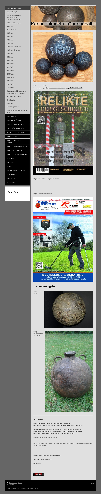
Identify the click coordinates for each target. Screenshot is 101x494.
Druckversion (12, 483)
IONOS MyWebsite (28, 488)
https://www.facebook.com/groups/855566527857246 (64, 88)
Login (92, 483)
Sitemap (20, 483)
